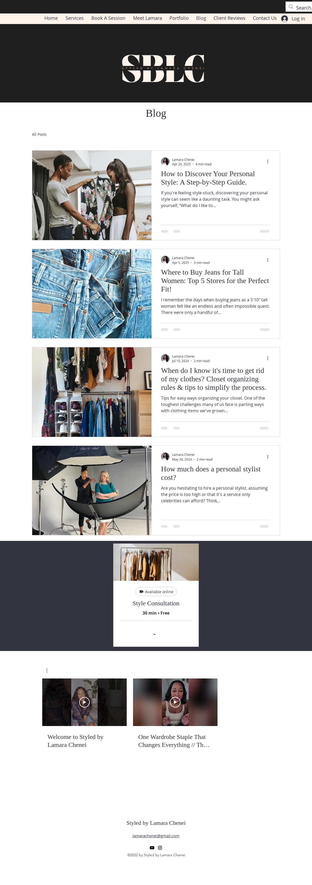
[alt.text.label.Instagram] (160, 847)
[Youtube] (152, 847)
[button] (49, 670)
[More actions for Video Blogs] (49, 670)
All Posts (39, 134)
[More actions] (269, 161)
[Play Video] (84, 702)
